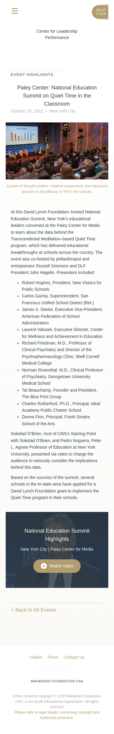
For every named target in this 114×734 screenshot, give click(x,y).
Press (53, 657)
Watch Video (57, 566)
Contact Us (74, 657)
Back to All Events (35, 610)
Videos (35, 657)
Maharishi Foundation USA (57, 681)
